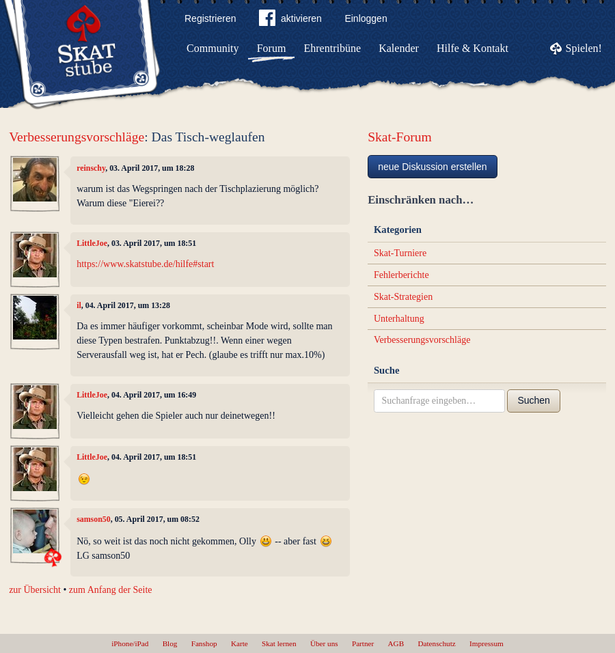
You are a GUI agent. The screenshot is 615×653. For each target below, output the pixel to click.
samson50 (94, 519)
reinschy (91, 168)
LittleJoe (92, 243)
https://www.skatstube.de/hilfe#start (145, 264)
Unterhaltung (399, 319)
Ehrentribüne (332, 48)
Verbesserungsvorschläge (76, 137)
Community (212, 48)
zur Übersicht (35, 590)
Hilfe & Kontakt (472, 48)
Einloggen (365, 18)
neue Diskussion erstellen (432, 166)
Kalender (399, 48)
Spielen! (584, 48)
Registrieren (210, 18)
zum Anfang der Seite (110, 590)
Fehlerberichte (401, 275)
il (79, 305)
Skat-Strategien (403, 297)
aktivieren (290, 20)
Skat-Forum (400, 137)
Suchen (533, 400)
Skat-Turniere (400, 253)
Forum (271, 48)
